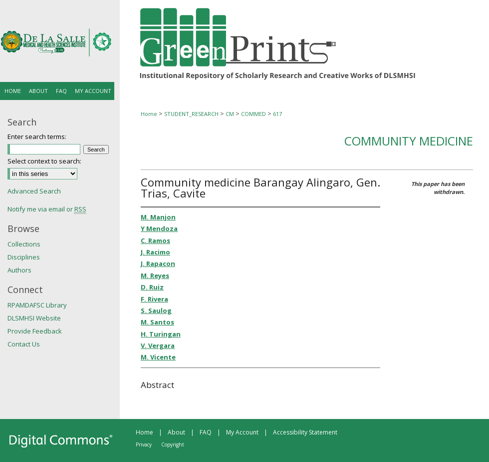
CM (230, 114)
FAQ (206, 432)
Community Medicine (408, 140)
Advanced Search (34, 191)
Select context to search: (44, 161)
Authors (19, 270)
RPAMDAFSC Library (37, 305)
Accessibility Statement (305, 432)
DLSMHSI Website (34, 318)
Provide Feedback (34, 331)
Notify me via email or (46, 209)
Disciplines (23, 257)
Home (149, 114)
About (176, 432)
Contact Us (23, 344)
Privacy (144, 444)
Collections (23, 244)
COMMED (253, 114)
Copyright (172, 444)
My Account (242, 432)
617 (277, 114)
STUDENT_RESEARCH (191, 114)
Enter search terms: (36, 136)
